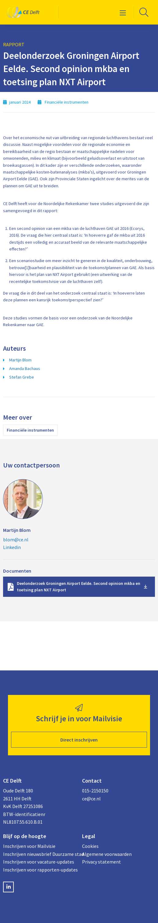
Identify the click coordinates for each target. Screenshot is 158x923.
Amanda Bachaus (24, 368)
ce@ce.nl (91, 798)
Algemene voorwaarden (107, 854)
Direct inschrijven (79, 740)
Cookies (90, 846)
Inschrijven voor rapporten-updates (39, 870)
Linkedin (12, 547)
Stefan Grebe (21, 377)
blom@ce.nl (15, 539)
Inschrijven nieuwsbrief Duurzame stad (39, 854)
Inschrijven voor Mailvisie (29, 846)
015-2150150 (95, 791)
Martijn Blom (20, 360)
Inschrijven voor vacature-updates (38, 862)
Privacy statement (101, 862)
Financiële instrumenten (30, 430)
